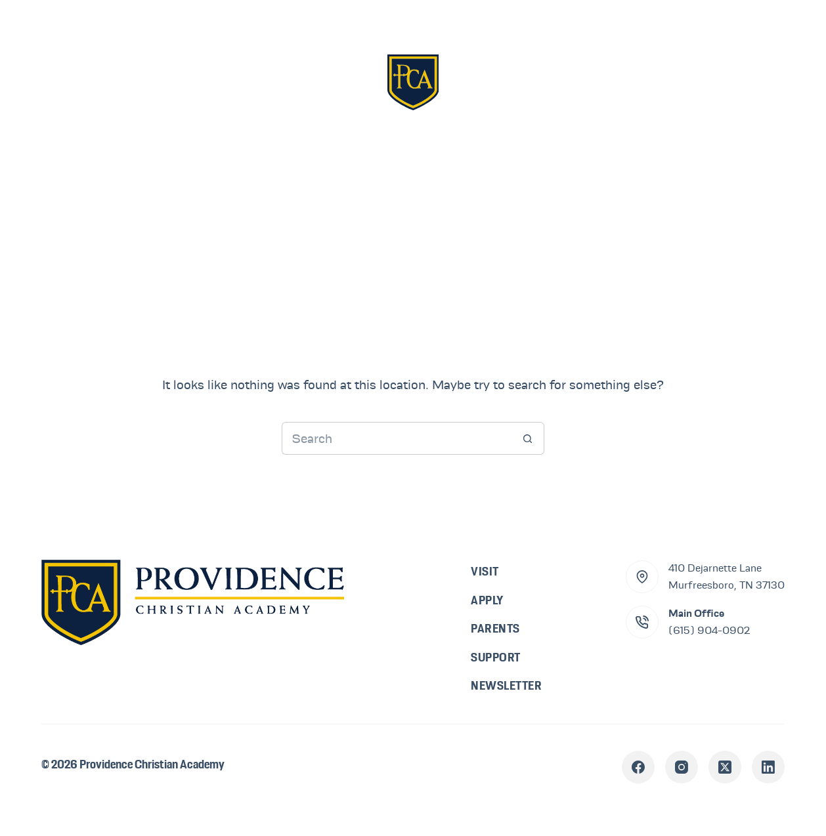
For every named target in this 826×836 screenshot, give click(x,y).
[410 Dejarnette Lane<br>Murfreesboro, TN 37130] (642, 576)
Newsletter (506, 685)
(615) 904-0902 (709, 631)
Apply (327, 81)
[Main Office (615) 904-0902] (642, 622)
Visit (243, 81)
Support (613, 81)
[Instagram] (681, 767)
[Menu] (765, 81)
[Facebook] (638, 767)
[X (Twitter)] (724, 767)
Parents (508, 81)
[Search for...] (396, 438)
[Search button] (527, 438)
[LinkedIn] (768, 767)
